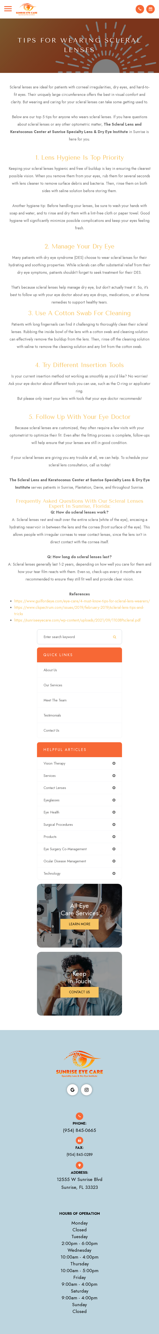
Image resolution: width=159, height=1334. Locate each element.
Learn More (79, 924)
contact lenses (55, 788)
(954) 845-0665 (79, 1130)
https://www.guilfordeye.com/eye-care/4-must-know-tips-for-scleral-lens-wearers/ (82, 601)
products (50, 837)
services (50, 775)
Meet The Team (55, 700)
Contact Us (51, 730)
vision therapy (54, 763)
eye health (51, 812)
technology (52, 873)
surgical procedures (58, 824)
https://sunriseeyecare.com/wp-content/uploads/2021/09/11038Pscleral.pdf (77, 620)
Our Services (53, 685)
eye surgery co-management (65, 849)
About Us (50, 670)
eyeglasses (52, 800)
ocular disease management (65, 861)
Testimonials (52, 715)
